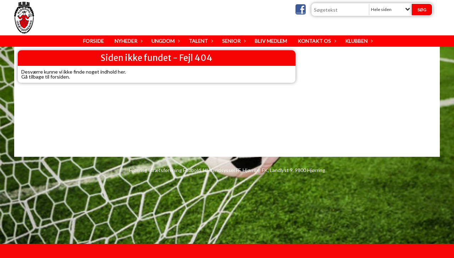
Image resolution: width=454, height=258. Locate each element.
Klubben (358, 41)
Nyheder (128, 41)
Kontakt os (316, 41)
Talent (200, 41)
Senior (233, 41)
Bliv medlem (271, 41)
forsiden (59, 77)
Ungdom (164, 41)
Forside (93, 41)
